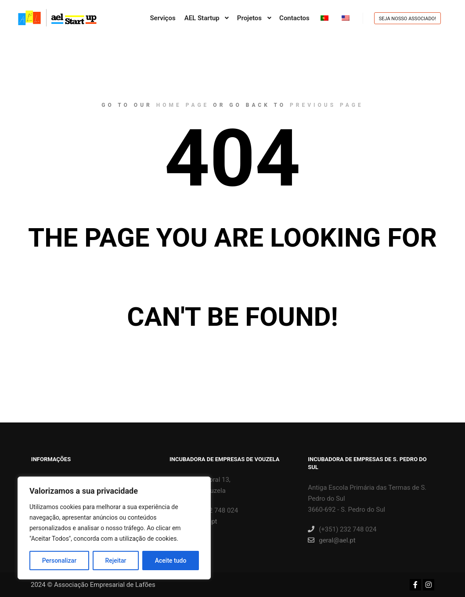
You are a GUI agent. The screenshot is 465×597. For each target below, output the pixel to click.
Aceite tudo (171, 560)
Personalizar (59, 560)
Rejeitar (115, 560)
